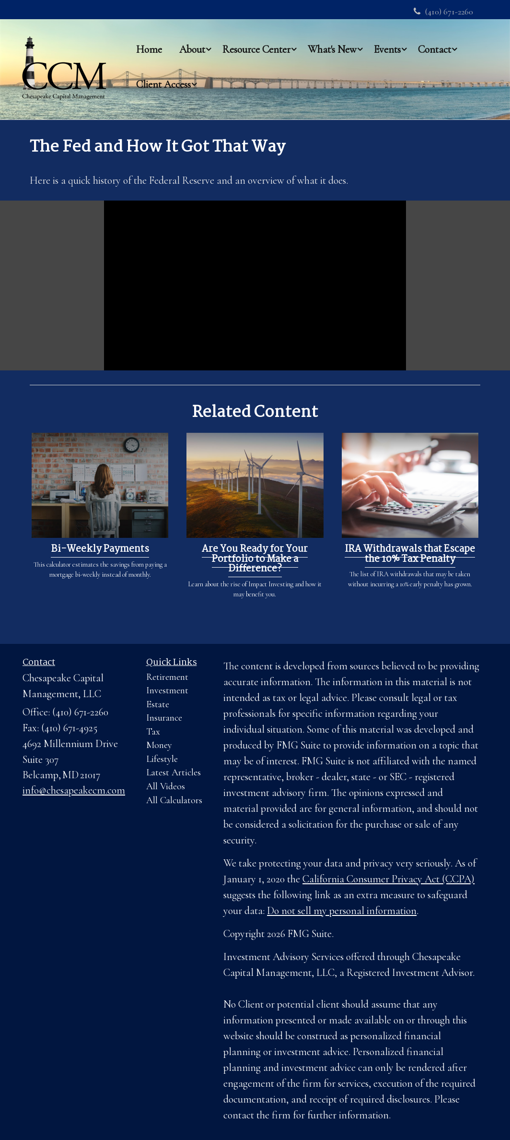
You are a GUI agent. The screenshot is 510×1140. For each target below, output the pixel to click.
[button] (192, 49)
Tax (153, 731)
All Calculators (174, 800)
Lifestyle (162, 759)
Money (159, 745)
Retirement (167, 677)
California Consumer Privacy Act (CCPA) (388, 879)
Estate (157, 704)
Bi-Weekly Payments (100, 549)
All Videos (165, 786)
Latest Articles (173, 772)
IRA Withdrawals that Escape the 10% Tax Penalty (410, 554)
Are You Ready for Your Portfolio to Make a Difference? (255, 559)
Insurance (164, 718)
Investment (167, 690)
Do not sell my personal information (342, 910)
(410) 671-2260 (443, 11)
